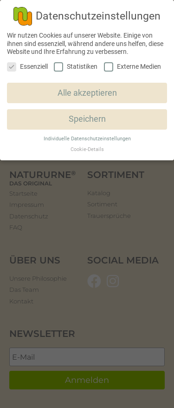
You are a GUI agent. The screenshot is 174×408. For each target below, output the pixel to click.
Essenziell (27, 66)
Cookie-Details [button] (87, 149)
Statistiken (75, 66)
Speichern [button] (87, 119)
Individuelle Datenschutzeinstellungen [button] (87, 139)
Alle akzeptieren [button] (87, 93)
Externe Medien (132, 66)
